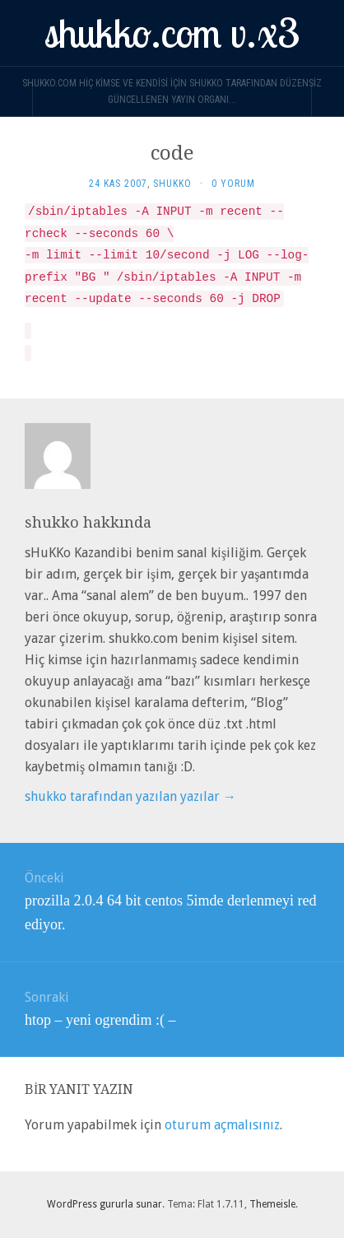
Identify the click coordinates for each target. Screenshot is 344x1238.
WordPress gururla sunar (104, 1204)
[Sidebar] (16, 99)
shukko (172, 183)
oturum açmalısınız (222, 1125)
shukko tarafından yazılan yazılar (130, 796)
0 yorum (233, 183)
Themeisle (272, 1204)
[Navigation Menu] (327, 99)
